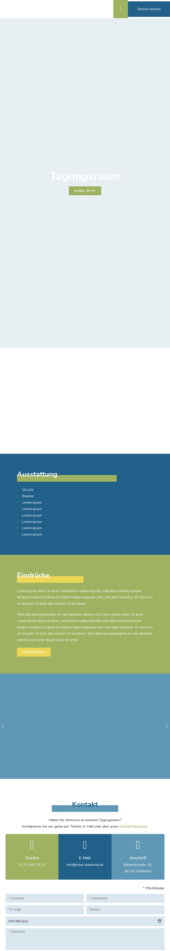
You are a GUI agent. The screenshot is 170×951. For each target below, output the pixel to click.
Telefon (32, 857)
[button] (128, 9)
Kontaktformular (133, 826)
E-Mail (85, 857)
